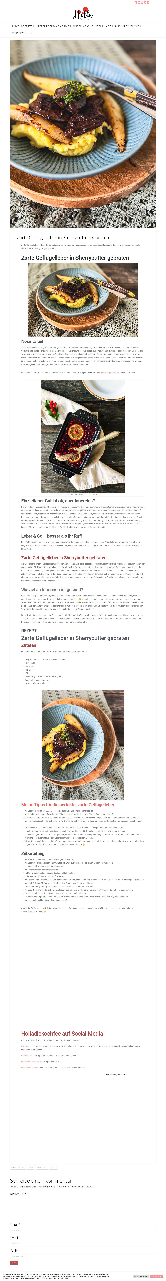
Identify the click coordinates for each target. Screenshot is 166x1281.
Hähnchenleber (18, 1167)
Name (15, 1225)
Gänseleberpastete (107, 372)
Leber (31, 1167)
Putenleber (42, 1167)
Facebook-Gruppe (29, 1067)
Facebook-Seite (28, 1061)
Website (16, 1250)
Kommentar (19, 1194)
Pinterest (25, 1055)
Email (14, 1238)
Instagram (25, 1046)
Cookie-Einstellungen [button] (141, 1276)
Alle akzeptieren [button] (157, 1276)
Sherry (53, 1167)
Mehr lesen (65, 1278)
